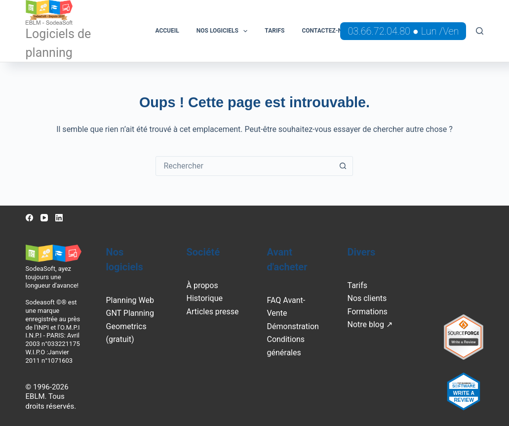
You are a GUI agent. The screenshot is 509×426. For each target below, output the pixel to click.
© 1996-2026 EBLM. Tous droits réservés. (51, 397)
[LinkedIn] (59, 217)
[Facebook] (29, 217)
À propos (202, 285)
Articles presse (213, 311)
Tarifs (274, 30)
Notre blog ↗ (369, 324)
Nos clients (367, 298)
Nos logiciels (224, 31)
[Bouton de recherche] (342, 166)
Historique (205, 298)
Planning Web (130, 300)
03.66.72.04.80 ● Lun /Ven (403, 31)
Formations (367, 311)
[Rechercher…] (244, 166)
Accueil (167, 30)
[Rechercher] (479, 31)
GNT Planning (130, 313)
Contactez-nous (327, 30)
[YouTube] (44, 217)
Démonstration (292, 326)
